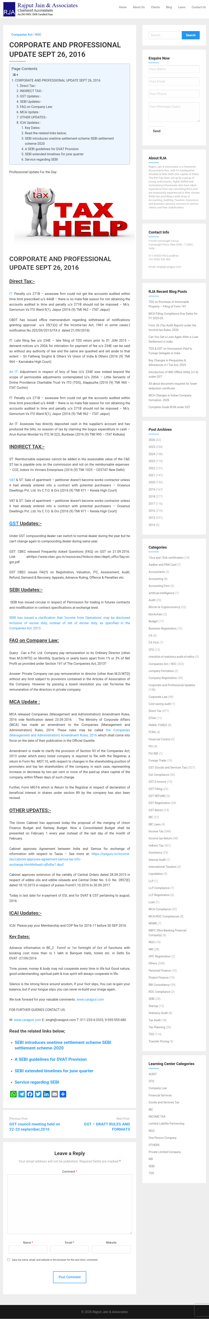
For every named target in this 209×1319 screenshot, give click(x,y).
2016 (152, 511)
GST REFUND (157, 796)
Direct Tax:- (28, 86)
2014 (152, 525)
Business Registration (162, 628)
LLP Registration (159, 895)
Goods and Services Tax (164, 1102)
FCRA (152, 732)
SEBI (152, 999)
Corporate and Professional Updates (172, 685)
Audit (152, 600)
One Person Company (162, 1138)
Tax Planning (157, 1027)
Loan (152, 902)
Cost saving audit (160, 704)
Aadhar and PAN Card (162, 565)
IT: (11, 294)
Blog (169, 7)
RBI (151, 1159)
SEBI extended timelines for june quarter (54, 154)
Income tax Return (160, 838)
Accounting (156, 579)
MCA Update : (30, 112)
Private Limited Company (165, 1152)
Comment (69, 1172)
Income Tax (156, 831)
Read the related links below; (45, 133)
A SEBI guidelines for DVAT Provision (52, 149)
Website (111, 1243)
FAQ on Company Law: (36, 107)
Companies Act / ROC (162, 664)
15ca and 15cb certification (166, 557)
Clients (155, 7)
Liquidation (156, 874)
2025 (152, 447)
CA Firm (154, 642)
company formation (161, 671)
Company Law (158, 1088)
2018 (152, 496)
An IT (13, 372)
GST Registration (159, 803)
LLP (151, 881)
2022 (152, 468)
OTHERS (154, 1145)
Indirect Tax (156, 845)
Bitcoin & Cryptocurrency (164, 607)
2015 (152, 518)
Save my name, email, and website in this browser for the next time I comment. (55, 1260)
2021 (152, 475)
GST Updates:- (30, 96)
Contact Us (199, 7)
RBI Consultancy (159, 984)
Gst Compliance (159, 774)
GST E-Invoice (157, 782)
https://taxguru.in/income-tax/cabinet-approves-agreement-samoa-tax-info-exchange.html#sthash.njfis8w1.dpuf (69, 859)
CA (150, 635)
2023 (152, 461)
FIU (151, 746)
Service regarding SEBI (41, 160)
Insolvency (155, 852)
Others (153, 963)
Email (69, 1243)
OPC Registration (159, 956)
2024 (152, 454)
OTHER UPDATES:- (33, 117)
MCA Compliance (160, 909)
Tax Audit (155, 1020)
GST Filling (155, 789)
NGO (152, 942)
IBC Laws (155, 824)
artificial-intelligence (161, 593)
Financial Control (159, 739)
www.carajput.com (90, 1000)
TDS (151, 1034)
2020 (152, 482)
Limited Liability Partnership (166, 1123)
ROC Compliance (159, 992)
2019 (152, 489)
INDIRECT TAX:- (31, 91)
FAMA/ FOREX (158, 725)
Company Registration (163, 678)
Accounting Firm (159, 586)
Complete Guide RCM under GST (169, 407)
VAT (12, 480)
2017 (152, 503)
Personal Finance (160, 970)
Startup (153, 1006)
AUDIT (153, 1074)
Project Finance (159, 977)
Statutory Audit (158, 1013)
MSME (153, 923)
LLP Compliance (159, 888)
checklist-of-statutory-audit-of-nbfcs (171, 657)
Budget (153, 621)
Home (123, 7)
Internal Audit (157, 859)
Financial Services (160, 1095)
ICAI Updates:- (30, 123)
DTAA (152, 718)
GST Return (156, 810)
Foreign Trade (157, 760)
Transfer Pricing (159, 1041)
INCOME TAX (157, 1116)
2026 (152, 440)
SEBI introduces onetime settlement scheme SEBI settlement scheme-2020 (69, 141)
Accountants (157, 572)
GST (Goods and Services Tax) (168, 767)
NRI (151, 949)
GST (14, 524)
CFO (151, 649)
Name (28, 1243)
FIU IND (153, 753)
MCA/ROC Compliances (164, 916)
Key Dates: (32, 128)
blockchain (155, 614)
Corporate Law (158, 697)
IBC (151, 817)
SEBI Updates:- (30, 102)
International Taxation (162, 867)
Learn (181, 7)
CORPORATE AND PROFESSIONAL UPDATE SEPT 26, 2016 (57, 81)
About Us (139, 7)
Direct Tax (155, 711)
